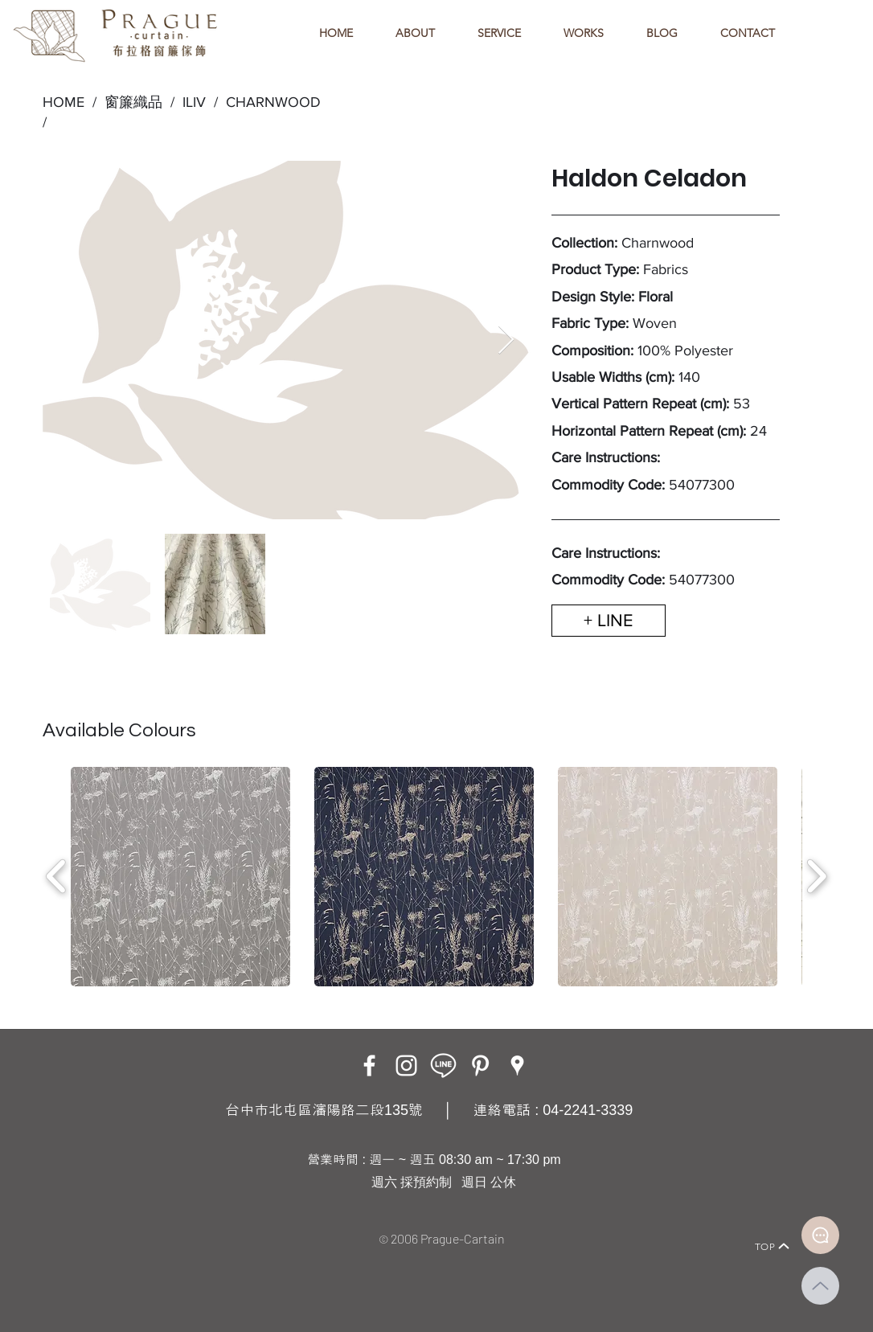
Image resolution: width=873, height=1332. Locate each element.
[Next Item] (506, 340)
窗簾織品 (133, 102)
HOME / (69, 102)
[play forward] (816, 876)
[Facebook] (369, 1065)
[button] (180, 876)
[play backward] (57, 876)
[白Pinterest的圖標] (480, 1065)
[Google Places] (517, 1065)
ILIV (194, 102)
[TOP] (773, 1246)
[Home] (87, 1224)
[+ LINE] (608, 621)
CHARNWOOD (273, 102)
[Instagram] (406, 1065)
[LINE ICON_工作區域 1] (443, 1065)
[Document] (820, 1235)
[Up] (820, 1286)
